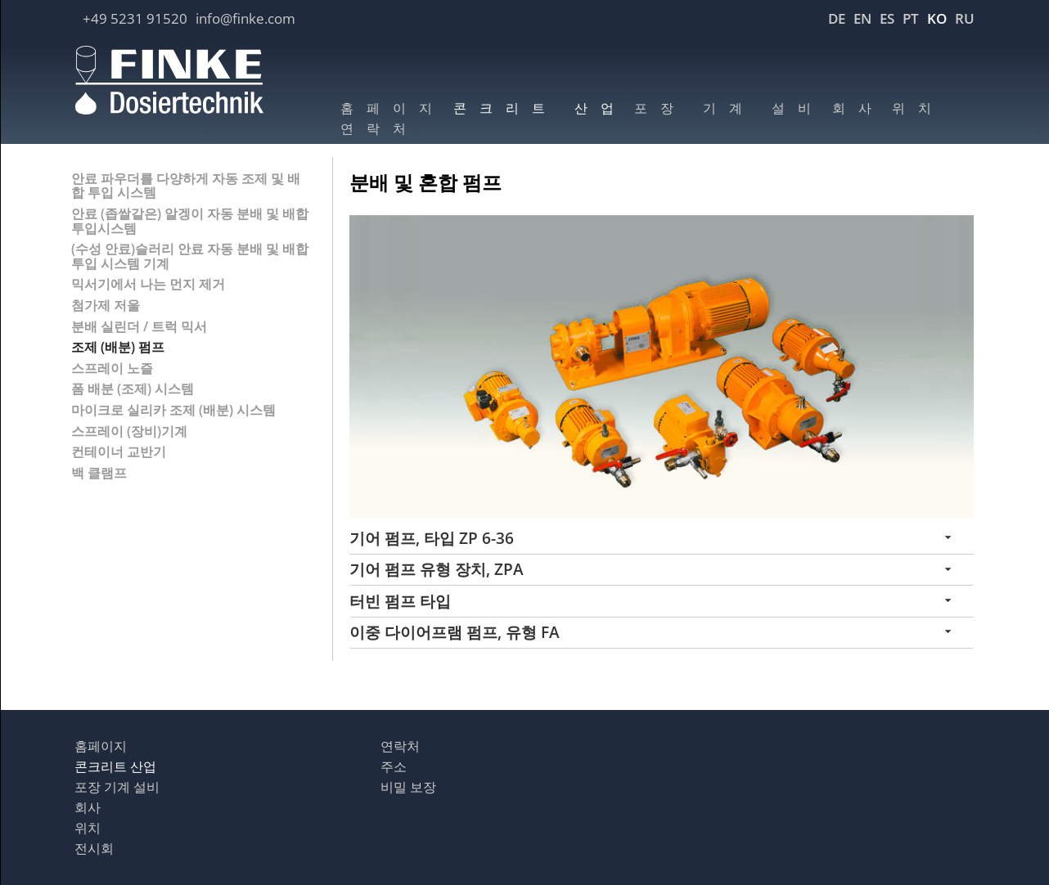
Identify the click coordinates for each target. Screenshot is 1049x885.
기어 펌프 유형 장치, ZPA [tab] (436, 569)
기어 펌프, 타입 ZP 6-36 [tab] (431, 538)
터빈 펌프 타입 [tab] (400, 601)
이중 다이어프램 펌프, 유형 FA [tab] (454, 632)
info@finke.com (245, 18)
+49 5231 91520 (135, 18)
